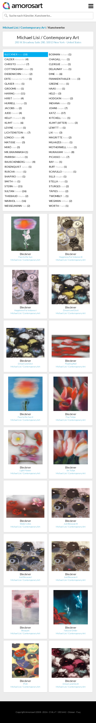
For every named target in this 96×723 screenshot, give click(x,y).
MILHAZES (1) (60, 142)
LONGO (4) (14, 137)
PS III (25, 683)
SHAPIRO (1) (15, 176)
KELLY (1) (15, 117)
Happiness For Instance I (25, 310)
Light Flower (25, 470)
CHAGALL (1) (59, 59)
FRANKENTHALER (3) (64, 78)
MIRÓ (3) (12, 147)
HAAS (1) (57, 88)
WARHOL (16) (15, 200)
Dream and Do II (70, 310)
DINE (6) (55, 73)
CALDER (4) (16, 59)
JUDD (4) (13, 113)
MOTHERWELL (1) (63, 147)
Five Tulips (71, 417)
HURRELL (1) (16, 103)
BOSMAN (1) (60, 54)
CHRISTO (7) (17, 64)
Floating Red (70, 363)
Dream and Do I (25, 363)
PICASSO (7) (59, 156)
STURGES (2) (59, 186)
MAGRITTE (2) (60, 137)
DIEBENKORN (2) (18, 73)
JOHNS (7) (58, 108)
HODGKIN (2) (61, 98)
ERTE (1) (18, 78)
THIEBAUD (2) (16, 196)
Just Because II (70, 577)
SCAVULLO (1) (62, 171)
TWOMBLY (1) (58, 196)
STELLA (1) (58, 181)
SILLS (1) (57, 176)
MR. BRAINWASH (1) (16, 152)
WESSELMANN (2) (17, 205)
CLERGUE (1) (60, 64)
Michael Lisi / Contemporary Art (24, 27)
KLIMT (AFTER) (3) (63, 122)
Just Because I (25, 577)
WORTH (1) (58, 205)
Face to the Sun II (25, 417)
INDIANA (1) (59, 103)
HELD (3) (55, 93)
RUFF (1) (58, 166)
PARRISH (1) (16, 156)
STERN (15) (13, 186)
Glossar (71, 712)
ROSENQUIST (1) (18, 166)
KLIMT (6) (14, 122)
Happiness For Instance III (70, 257)
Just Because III (71, 523)
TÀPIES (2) (58, 191)
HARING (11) (15, 93)
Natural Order (70, 630)
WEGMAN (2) (60, 200)
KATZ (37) (57, 113)
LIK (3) (55, 132)
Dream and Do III (71, 683)
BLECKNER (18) (16, 54)
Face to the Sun (25, 257)
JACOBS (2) (13, 108)
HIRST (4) (14, 98)
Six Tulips (70, 470)
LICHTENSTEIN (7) (17, 132)
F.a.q (78, 712)
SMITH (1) (12, 181)
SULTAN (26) (15, 191)
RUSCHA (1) (15, 171)
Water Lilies (25, 523)
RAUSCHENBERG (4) (20, 161)
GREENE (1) (59, 83)
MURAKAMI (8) (61, 152)
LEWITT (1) (57, 127)
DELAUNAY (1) (60, 69)
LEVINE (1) (15, 127)
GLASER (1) (14, 83)
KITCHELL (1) (59, 117)
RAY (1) (55, 161)
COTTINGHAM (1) (19, 69)
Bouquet (25, 630)
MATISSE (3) (15, 142)
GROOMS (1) (14, 88)
